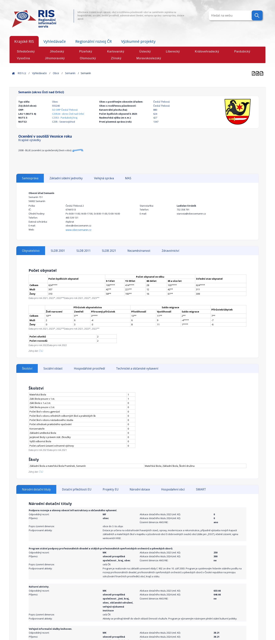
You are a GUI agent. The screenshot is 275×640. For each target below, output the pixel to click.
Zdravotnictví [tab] (170, 251)
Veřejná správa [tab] (104, 178)
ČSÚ (41, 350)
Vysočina (23, 58)
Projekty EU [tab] (110, 489)
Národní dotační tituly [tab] (36, 489)
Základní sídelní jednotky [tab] (66, 178)
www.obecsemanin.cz (78, 230)
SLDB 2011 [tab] (83, 251)
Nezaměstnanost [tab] (138, 251)
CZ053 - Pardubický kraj (64, 117)
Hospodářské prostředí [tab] (89, 368)
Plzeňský (85, 51)
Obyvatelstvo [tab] (31, 251)
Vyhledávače (54, 41)
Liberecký (173, 51)
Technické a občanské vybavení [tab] (137, 368)
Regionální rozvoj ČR (93, 41)
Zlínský (116, 58)
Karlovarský (115, 51)
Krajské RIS (24, 41)
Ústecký (145, 51)
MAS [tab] (128, 178)
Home (13, 73)
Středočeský (26, 51)
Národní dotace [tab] (140, 489)
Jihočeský (57, 51)
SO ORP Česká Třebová (65, 109)
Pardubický (242, 51)
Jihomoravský (55, 58)
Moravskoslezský (148, 58)
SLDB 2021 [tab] (109, 251)
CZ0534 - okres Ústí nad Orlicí (68, 113)
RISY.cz (22, 73)
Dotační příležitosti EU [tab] (76, 489)
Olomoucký (88, 58)
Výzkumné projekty (138, 41)
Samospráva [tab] (30, 178)
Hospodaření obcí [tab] (173, 489)
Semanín (70, 73)
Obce (56, 73)
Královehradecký (207, 51)
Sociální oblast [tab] (53, 368)
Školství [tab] (27, 368)
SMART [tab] (201, 489)
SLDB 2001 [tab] (58, 251)
